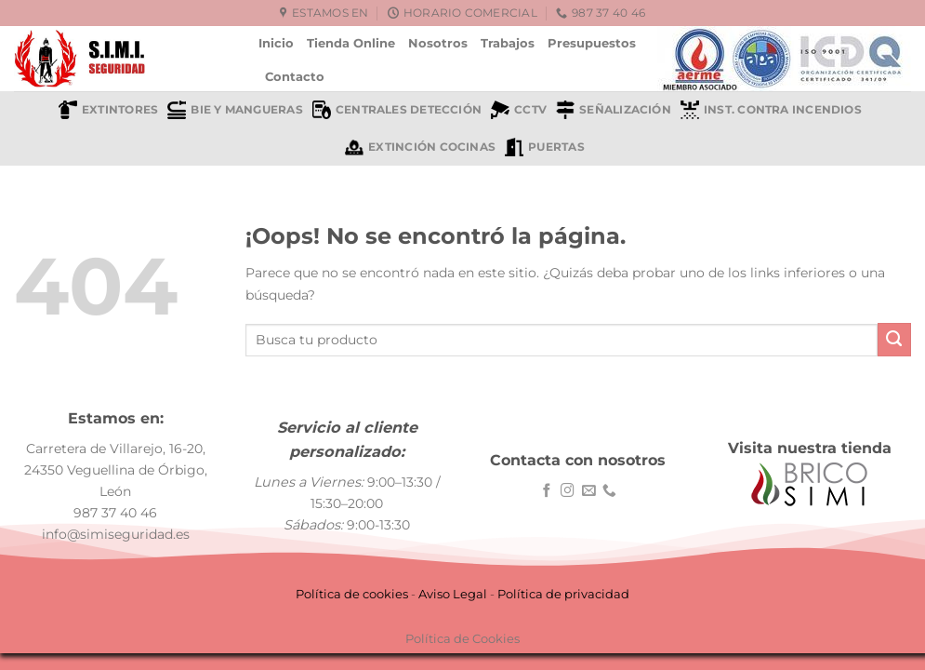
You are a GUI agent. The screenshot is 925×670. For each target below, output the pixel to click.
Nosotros (438, 42)
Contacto (294, 76)
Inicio (276, 42)
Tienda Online (351, 42)
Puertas (545, 147)
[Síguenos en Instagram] (568, 491)
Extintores (108, 109)
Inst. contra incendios (771, 109)
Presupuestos (592, 42)
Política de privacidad (563, 593)
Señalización (613, 109)
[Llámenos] (609, 491)
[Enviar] (894, 339)
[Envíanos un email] (589, 491)
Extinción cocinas (420, 147)
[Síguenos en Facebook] (547, 491)
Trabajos (508, 42)
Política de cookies (352, 593)
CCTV (519, 109)
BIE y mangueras (234, 109)
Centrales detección (397, 109)
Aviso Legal (452, 593)
